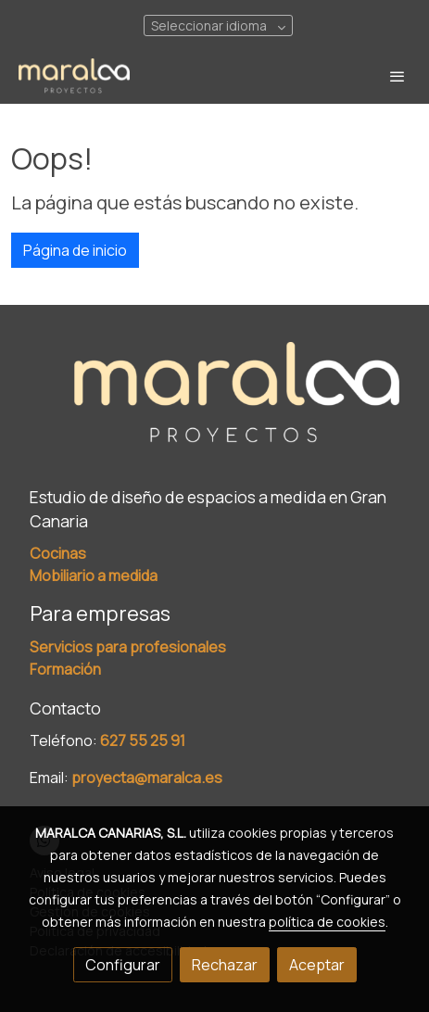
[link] (74, 76)
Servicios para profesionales (128, 647)
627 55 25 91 (142, 740)
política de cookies (327, 921)
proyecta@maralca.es (146, 777)
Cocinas (58, 553)
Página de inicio (75, 250)
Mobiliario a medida (94, 575)
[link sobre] (214, 405)
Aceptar (317, 965)
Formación (65, 669)
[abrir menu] (397, 76)
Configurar (122, 965)
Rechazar (225, 965)
